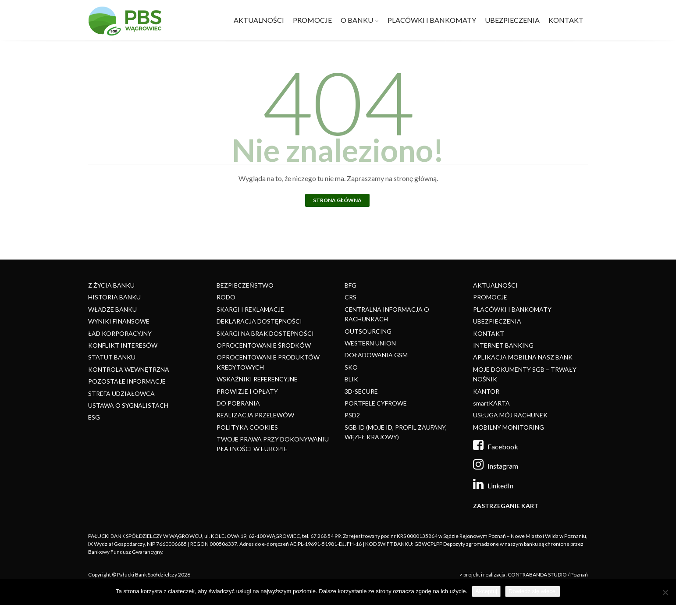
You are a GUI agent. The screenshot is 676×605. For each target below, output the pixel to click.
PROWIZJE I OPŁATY (247, 391)
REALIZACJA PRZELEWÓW (255, 415)
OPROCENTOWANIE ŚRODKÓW (264, 345)
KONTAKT (565, 20)
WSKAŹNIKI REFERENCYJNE (257, 379)
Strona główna (337, 200)
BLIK (351, 379)
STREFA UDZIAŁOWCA (121, 393)
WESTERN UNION (370, 343)
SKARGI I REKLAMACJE (250, 309)
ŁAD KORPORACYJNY (120, 333)
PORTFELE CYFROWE (376, 403)
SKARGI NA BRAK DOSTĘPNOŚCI (265, 333)
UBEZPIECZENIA (512, 20)
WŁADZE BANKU (112, 309)
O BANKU (357, 20)
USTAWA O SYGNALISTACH (128, 405)
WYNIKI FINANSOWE (118, 321)
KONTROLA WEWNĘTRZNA (128, 369)
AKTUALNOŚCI (259, 20)
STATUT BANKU (111, 357)
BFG (350, 285)
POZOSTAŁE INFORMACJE (127, 381)
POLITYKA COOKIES (247, 427)
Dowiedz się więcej (533, 591)
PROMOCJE (312, 20)
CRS (350, 297)
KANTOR (486, 391)
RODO (226, 297)
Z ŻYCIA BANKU (111, 285)
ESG (94, 417)
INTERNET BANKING (503, 345)
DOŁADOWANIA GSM (376, 355)
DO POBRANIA (238, 403)
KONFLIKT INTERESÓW (122, 345)
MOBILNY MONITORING (508, 427)
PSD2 (352, 415)
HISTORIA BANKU (114, 297)
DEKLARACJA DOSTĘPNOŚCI (259, 321)
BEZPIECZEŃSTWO (245, 285)
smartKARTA (491, 403)
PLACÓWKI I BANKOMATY (432, 20)
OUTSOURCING (368, 331)
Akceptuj (486, 591)
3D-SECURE (361, 391)
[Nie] (665, 592)
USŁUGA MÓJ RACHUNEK (510, 415)
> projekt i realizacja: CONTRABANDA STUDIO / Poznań (523, 574)
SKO (351, 367)
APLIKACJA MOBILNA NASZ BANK (523, 357)
